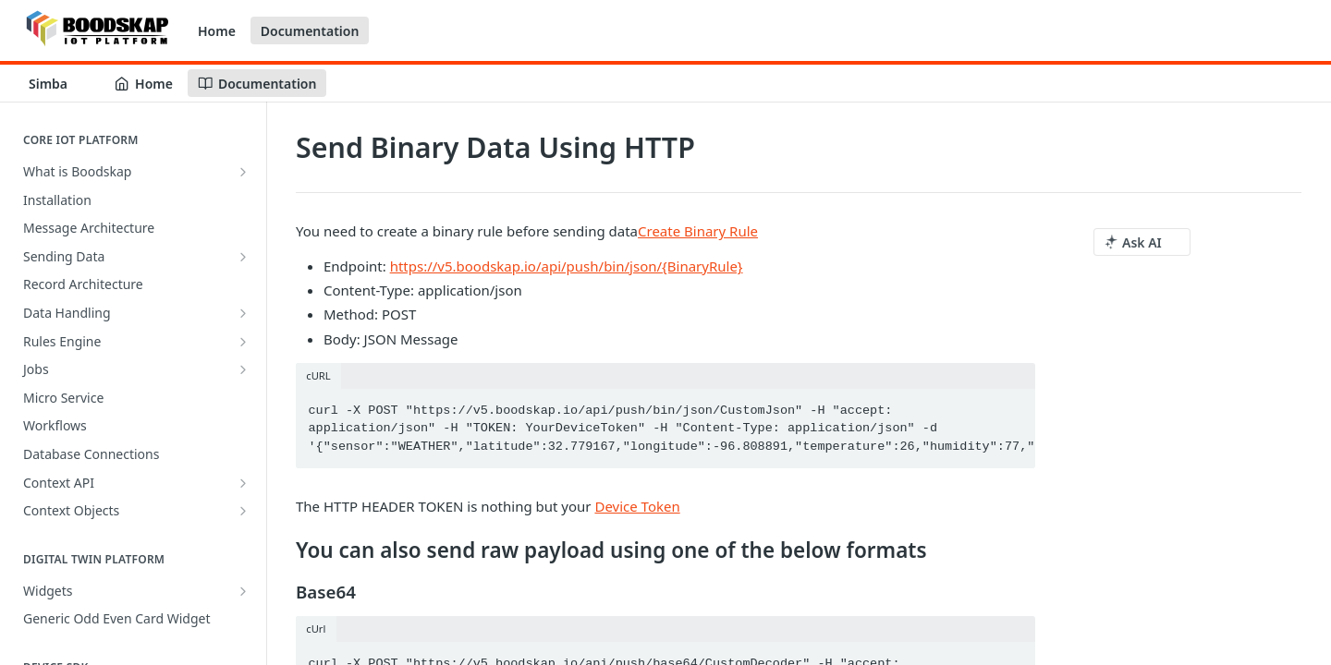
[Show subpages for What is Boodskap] (243, 171)
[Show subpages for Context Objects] (243, 510)
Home (217, 31)
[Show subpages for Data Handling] (243, 313)
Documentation (310, 31)
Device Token (636, 506)
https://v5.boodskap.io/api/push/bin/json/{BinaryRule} (566, 266)
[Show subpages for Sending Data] (243, 256)
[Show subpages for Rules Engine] (243, 341)
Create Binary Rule (698, 231)
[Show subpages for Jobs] (243, 369)
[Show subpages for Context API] (243, 483)
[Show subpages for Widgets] (243, 591)
